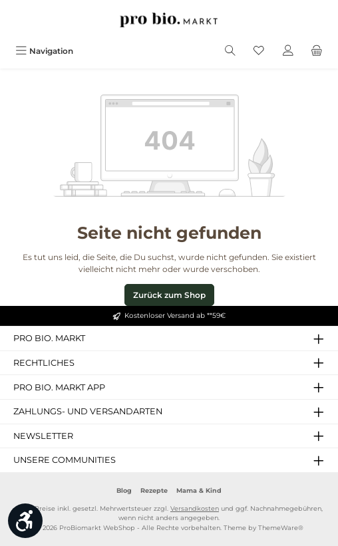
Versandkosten (194, 508)
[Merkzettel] (258, 51)
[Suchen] (230, 51)
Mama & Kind (199, 490)
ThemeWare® (280, 527)
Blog (124, 490)
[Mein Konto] (288, 51)
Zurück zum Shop (169, 295)
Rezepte (154, 490)
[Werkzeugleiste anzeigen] (25, 520)
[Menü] (44, 51)
